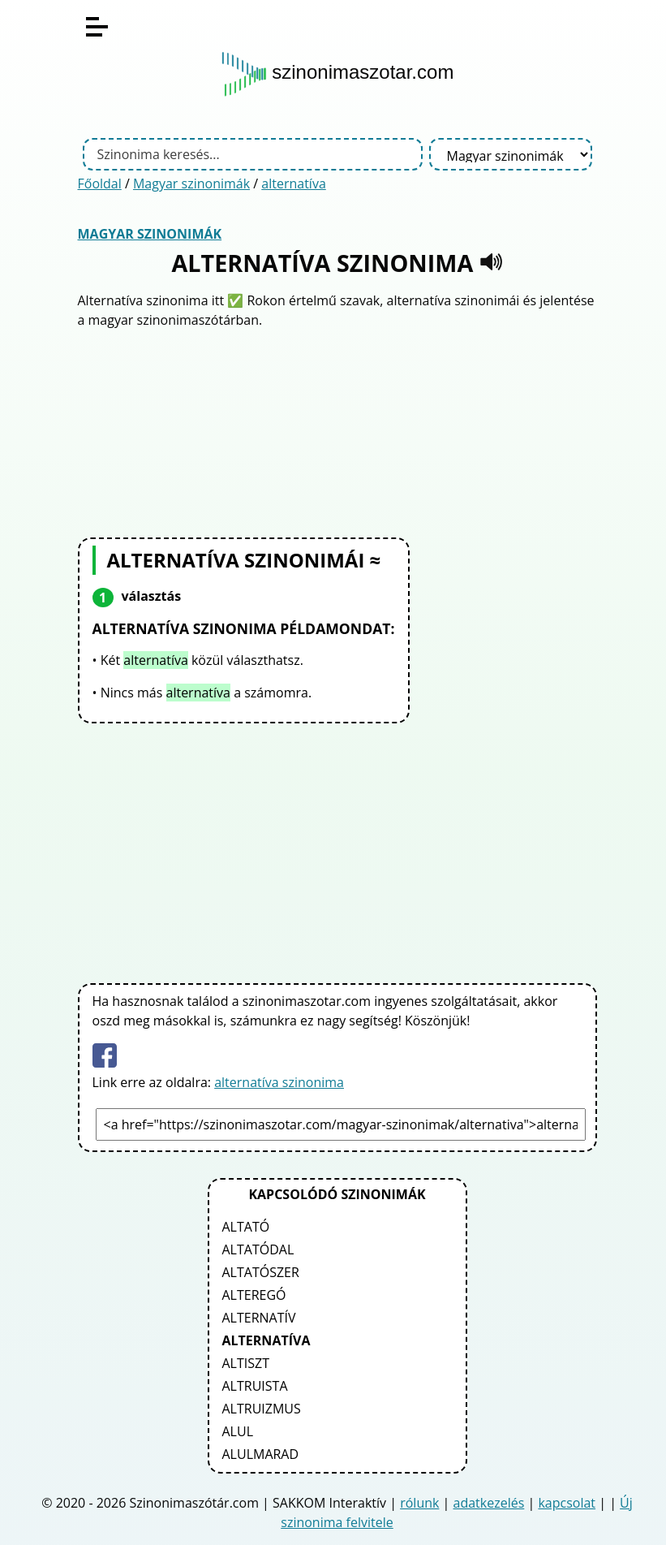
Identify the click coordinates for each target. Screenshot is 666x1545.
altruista (255, 1386)
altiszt (246, 1363)
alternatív (259, 1318)
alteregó (254, 1295)
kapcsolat (566, 1503)
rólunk (419, 1503)
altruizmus (261, 1408)
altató (246, 1227)
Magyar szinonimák (191, 183)
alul (237, 1431)
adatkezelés (489, 1503)
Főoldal (100, 183)
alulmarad (260, 1454)
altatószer (260, 1272)
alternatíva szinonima (279, 1082)
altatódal (258, 1249)
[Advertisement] (337, 431)
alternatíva (293, 183)
